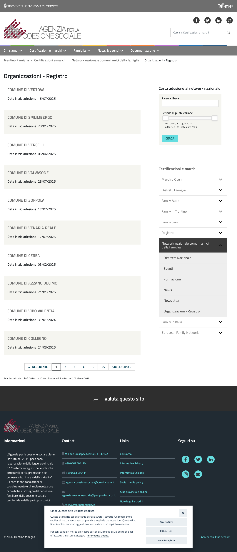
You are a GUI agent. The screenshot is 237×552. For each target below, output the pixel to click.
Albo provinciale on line (134, 492)
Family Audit (194, 201)
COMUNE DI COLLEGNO (27, 338)
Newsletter (171, 300)
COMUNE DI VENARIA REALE (31, 228)
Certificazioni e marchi (46, 50)
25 (103, 367)
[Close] (183, 512)
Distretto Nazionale (177, 257)
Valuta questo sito (118, 399)
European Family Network (194, 332)
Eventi (168, 268)
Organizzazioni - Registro (182, 311)
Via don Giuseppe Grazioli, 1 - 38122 (86, 454)
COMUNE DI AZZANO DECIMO (32, 283)
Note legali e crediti (131, 501)
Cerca (170, 138)
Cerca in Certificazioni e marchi (191, 32)
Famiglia (80, 50)
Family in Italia (194, 322)
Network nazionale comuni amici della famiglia (105, 60)
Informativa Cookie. (98, 535)
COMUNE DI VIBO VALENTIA (31, 311)
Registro (194, 233)
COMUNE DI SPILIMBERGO (29, 117)
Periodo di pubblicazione (177, 113)
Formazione (172, 279)
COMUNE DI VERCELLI (26, 145)
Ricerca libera (170, 98)
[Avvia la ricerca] (228, 32)
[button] (220, 179)
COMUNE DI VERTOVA (26, 89)
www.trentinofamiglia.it (80, 505)
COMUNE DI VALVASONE (28, 173)
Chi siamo (11, 50)
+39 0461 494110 (75, 463)
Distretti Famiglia (194, 190)
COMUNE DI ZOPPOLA (26, 200)
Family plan (194, 222)
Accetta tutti (166, 522)
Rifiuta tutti (166, 531)
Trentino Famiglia (16, 60)
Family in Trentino (194, 211)
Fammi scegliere (166, 540)
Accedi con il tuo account (215, 537)
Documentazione (143, 50)
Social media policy (131, 482)
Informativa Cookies (132, 473)
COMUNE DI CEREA (23, 255)
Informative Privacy (131, 463)
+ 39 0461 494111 (76, 473)
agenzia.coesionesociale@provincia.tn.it (90, 482)
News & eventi (108, 50)
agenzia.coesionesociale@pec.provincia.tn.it (89, 495)
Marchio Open (194, 179)
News (168, 289)
